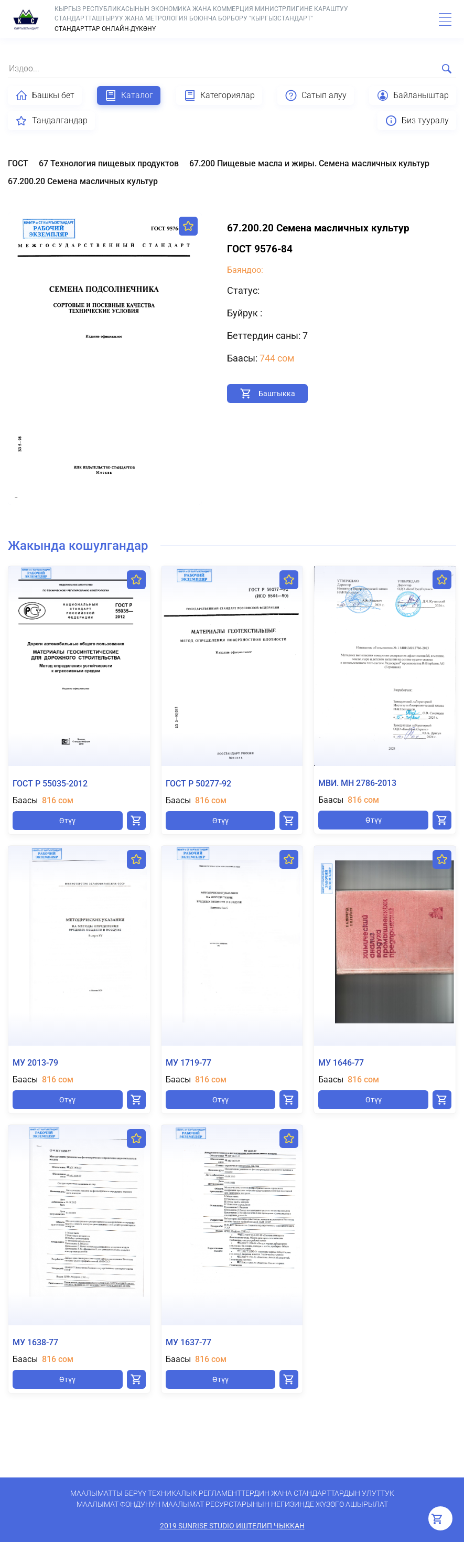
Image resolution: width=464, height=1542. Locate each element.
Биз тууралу (417, 120)
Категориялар (219, 95)
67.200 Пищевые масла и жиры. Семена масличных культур (309, 163)
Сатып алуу (316, 95)
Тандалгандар (51, 120)
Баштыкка (276, 393)
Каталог (128, 95)
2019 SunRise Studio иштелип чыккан (232, 1526)
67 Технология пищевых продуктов (109, 163)
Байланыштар (412, 95)
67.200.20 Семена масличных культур (83, 181)
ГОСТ (18, 163)
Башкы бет (44, 95)
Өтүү (67, 820)
